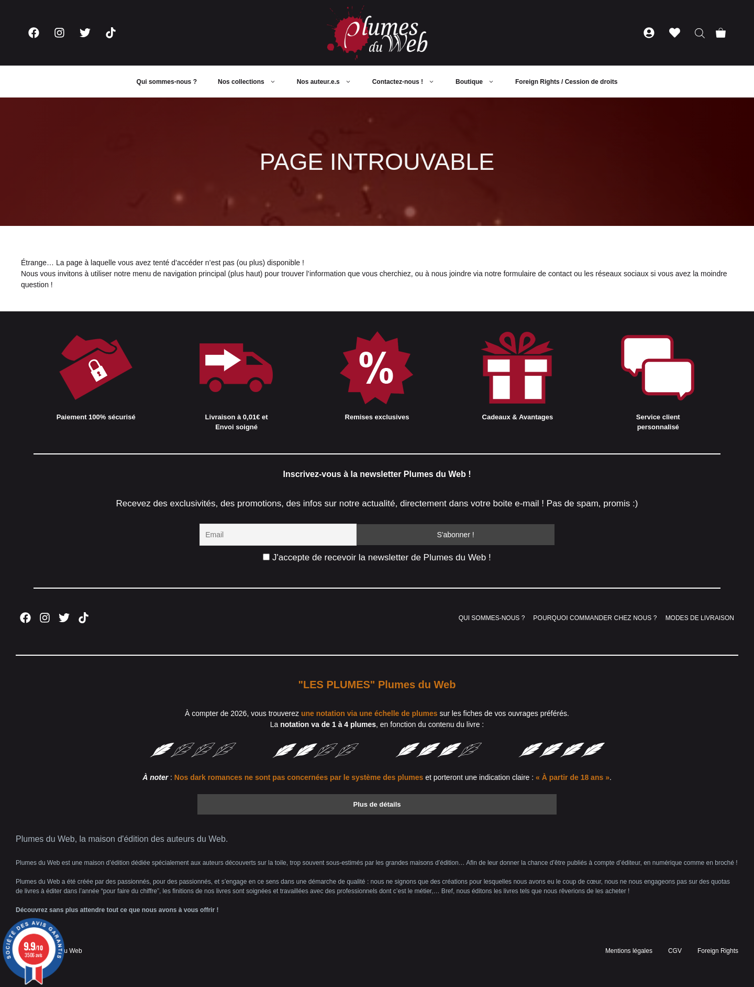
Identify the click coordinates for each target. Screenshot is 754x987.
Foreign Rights (717, 951)
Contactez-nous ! (408, 81)
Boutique (480, 81)
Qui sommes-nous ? (167, 81)
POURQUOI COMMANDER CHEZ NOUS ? (595, 618)
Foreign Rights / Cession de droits (566, 81)
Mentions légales (628, 951)
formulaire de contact (537, 273)
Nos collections (252, 81)
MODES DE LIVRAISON (700, 618)
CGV (675, 951)
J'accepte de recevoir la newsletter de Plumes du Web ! (377, 557)
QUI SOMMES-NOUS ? (492, 618)
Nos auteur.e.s (329, 81)
